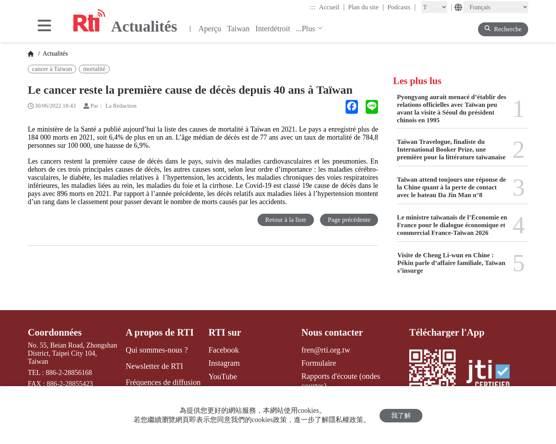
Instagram (224, 363)
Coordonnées (55, 332)
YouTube (222, 376)
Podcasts (401, 7)
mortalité (94, 69)
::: (312, 7)
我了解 (401, 415)
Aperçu (209, 28)
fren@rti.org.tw (326, 350)
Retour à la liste (285, 219)
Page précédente (348, 219)
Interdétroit (273, 28)
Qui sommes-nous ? (157, 350)
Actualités (54, 53)
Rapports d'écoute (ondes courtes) (341, 381)
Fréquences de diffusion (163, 382)
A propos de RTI (160, 332)
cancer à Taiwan (52, 69)
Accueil (331, 7)
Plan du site (366, 7)
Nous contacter (332, 332)
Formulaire (319, 363)
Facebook (223, 350)
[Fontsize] (434, 7)
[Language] (495, 7)
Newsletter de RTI (154, 366)
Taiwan (238, 28)
